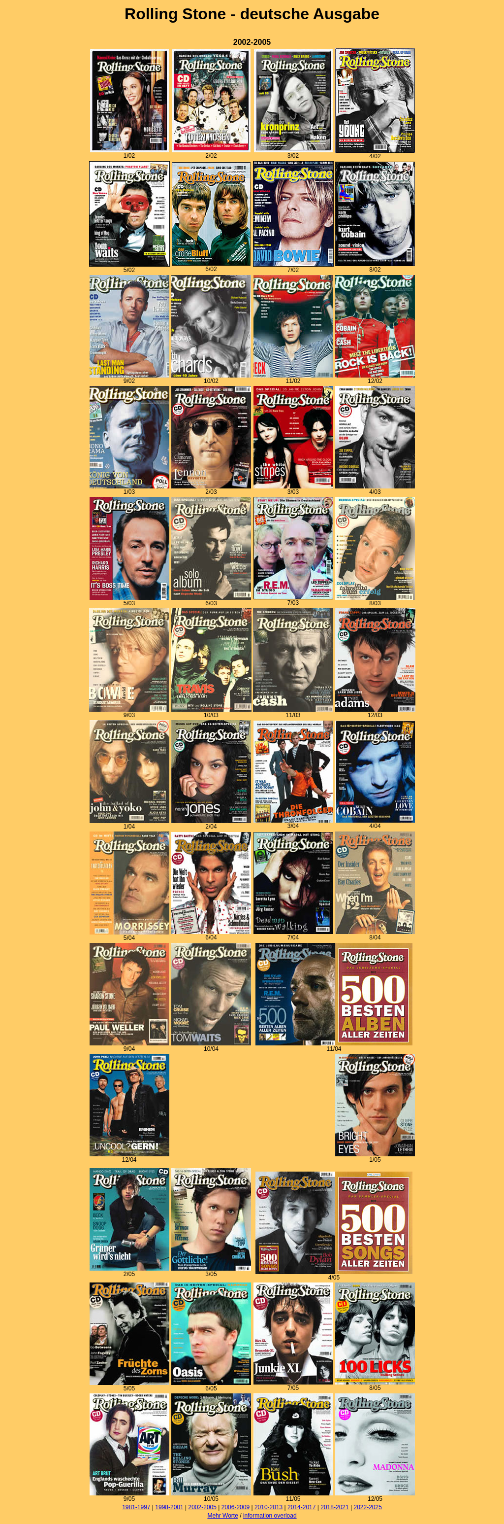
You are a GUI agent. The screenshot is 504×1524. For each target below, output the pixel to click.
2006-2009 (235, 1507)
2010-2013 (268, 1507)
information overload (270, 1515)
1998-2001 (169, 1507)
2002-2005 (203, 1507)
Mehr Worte (222, 1515)
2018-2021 (334, 1507)
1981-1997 (136, 1507)
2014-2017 (301, 1507)
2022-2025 (367, 1507)
